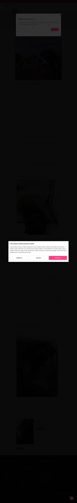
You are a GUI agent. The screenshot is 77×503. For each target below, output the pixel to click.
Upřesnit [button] (38, 257)
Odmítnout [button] (19, 257)
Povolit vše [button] (57, 257)
